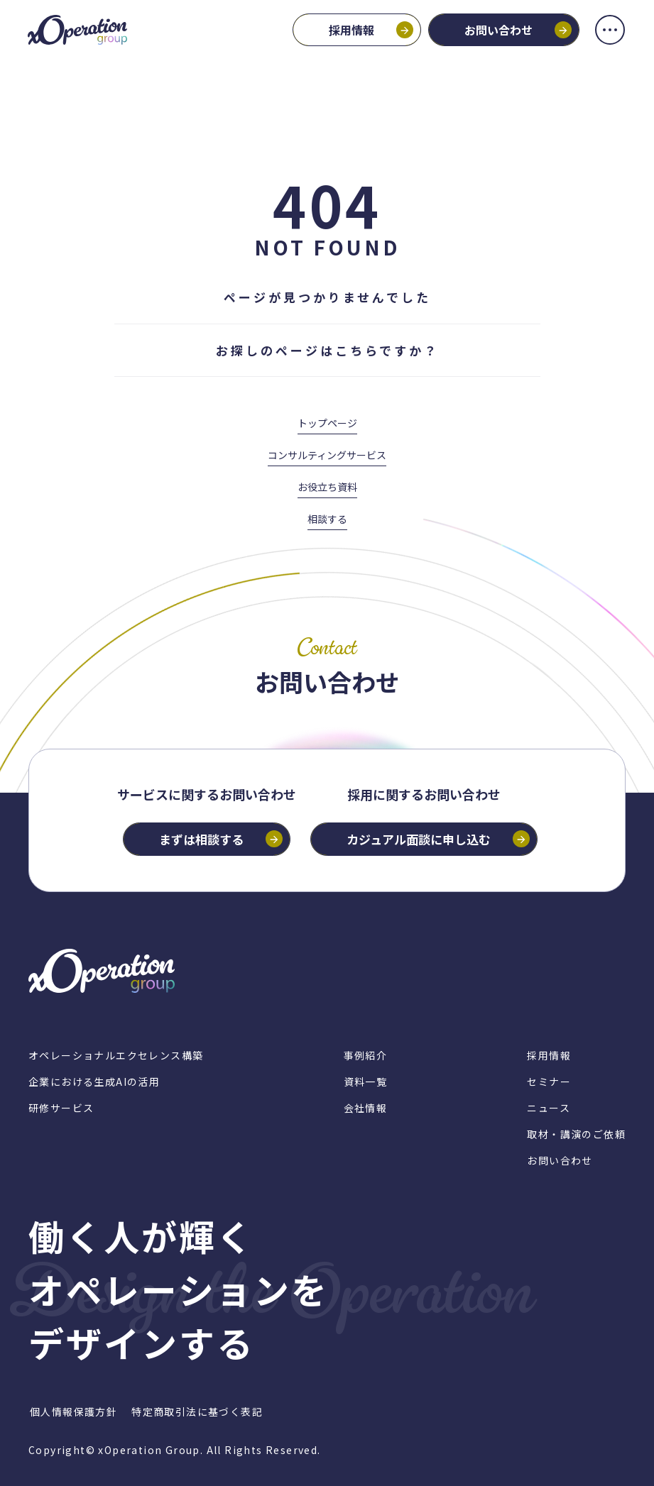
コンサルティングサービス (327, 455)
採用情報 (351, 30)
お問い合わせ (498, 30)
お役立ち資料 (327, 487)
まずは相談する (201, 839)
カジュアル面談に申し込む (419, 839)
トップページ (327, 423)
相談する (327, 519)
